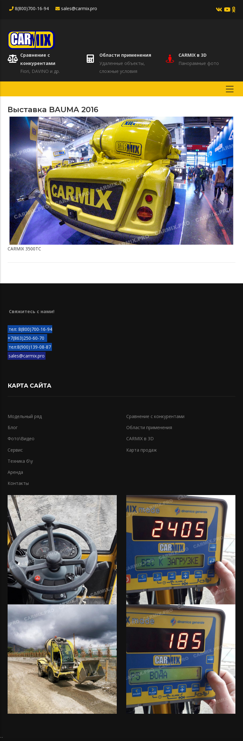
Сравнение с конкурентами (155, 416)
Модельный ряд (25, 416)
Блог (13, 427)
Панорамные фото (198, 63)
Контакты (18, 483)
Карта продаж (141, 450)
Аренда (15, 472)
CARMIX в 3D (192, 55)
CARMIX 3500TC (24, 249)
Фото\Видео (21, 438)
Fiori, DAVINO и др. (40, 71)
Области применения (125, 55)
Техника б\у (20, 461)
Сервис (15, 450)
